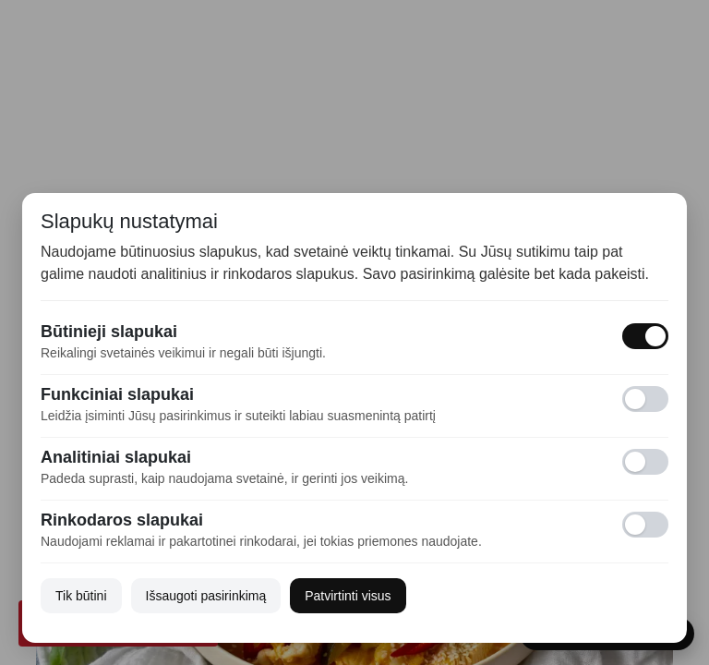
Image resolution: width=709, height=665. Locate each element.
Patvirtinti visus (348, 595)
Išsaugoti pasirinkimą (206, 595)
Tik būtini (81, 595)
